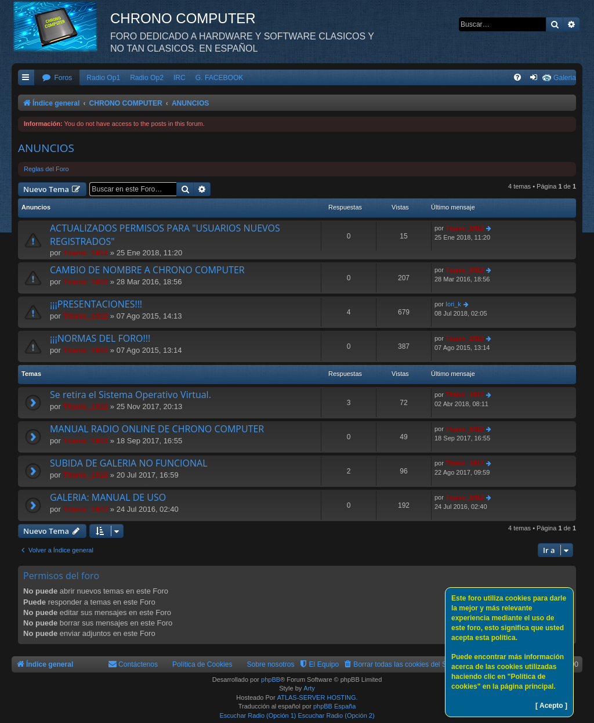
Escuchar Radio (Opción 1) (257, 715)
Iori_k (453, 304)
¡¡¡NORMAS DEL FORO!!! (100, 338)
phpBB (270, 679)
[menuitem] (57, 78)
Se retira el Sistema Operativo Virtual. (130, 394)
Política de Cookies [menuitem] (202, 664)
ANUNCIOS (46, 148)
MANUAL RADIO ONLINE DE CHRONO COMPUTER (157, 428)
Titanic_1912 (85, 252)
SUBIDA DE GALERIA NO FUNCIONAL (129, 463)
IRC (179, 78)
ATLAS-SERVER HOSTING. (317, 697)
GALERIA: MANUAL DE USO (108, 497)
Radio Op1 (103, 78)
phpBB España (334, 706)
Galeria (564, 78)
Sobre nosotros (271, 664)
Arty (309, 688)
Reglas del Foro (46, 168)
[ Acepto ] (551, 706)
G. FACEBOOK (219, 78)
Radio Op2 (147, 78)
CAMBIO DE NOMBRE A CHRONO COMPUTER (147, 269)
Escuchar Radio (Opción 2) (336, 715)
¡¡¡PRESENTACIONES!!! (96, 304)
